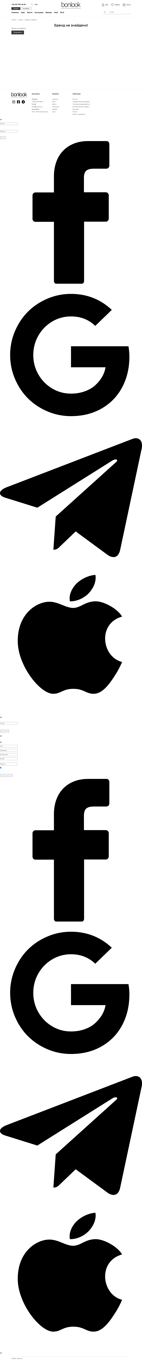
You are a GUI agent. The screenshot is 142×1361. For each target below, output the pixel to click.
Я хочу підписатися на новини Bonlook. (14, 768)
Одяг (23, 12)
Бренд (21, 20)
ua (36, 4)
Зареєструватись (5, 714)
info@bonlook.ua (37, 107)
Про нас (75, 99)
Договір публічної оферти (81, 107)
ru (32, 4)
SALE (62, 12)
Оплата (75, 112)
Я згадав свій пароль (6, 733)
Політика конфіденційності (81, 104)
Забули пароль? (5, 135)
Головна (13, 20)
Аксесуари (39, 12)
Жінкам (15, 8)
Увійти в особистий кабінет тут (26, 1350)
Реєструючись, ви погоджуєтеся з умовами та (42, 771)
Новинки (15, 12)
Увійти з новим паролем (9, 740)
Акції (56, 12)
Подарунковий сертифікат (81, 101)
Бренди (49, 12)
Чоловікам (25, 8)
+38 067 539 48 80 (18, 4)
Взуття (29, 12)
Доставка (76, 109)
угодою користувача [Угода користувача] (77, 771)
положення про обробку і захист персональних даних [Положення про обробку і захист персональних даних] (49, 771)
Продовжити (17, 32)
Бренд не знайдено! (31, 20)
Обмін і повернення (79, 114)
